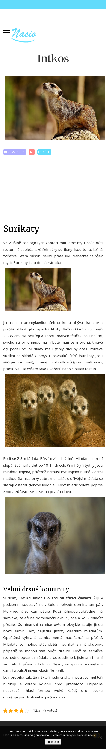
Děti (46, 152)
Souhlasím (52, 741)
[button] (6, 31)
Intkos (53, 58)
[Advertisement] (53, 189)
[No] (100, 737)
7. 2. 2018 (16, 152)
